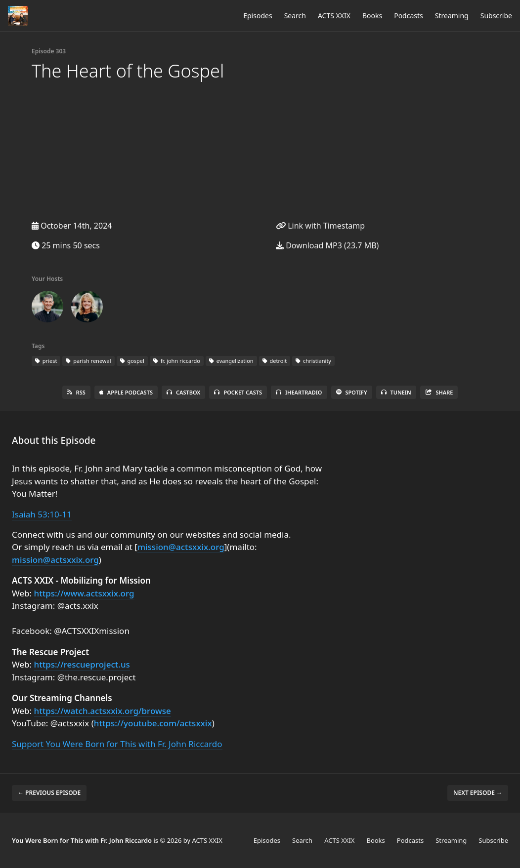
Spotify (351, 392)
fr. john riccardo (176, 360)
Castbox (183, 392)
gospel (132, 360)
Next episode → (477, 793)
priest (46, 360)
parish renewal (88, 360)
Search (295, 15)
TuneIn (396, 392)
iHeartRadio (299, 392)
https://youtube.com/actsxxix (153, 723)
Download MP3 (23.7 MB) (327, 245)
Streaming (452, 15)
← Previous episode (49, 793)
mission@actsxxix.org (180, 546)
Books (372, 15)
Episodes (257, 15)
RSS (76, 392)
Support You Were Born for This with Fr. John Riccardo (117, 744)
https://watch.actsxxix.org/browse (102, 710)
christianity (313, 360)
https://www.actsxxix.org (84, 593)
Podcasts (408, 15)
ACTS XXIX (334, 15)
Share (439, 392)
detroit (274, 360)
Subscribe (496, 15)
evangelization (231, 360)
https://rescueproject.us (82, 664)
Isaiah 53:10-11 (42, 514)
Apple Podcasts (126, 392)
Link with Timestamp (320, 225)
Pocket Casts (238, 392)
